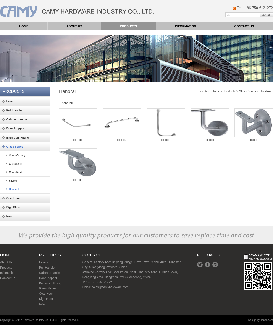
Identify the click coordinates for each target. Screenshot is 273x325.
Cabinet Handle (49, 272)
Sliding (13, 180)
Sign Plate (46, 299)
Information (185, 26)
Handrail (14, 189)
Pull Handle (47, 267)
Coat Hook (46, 293)
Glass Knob (16, 163)
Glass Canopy (17, 155)
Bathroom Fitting (50, 283)
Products (128, 26)
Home (23, 26)
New (42, 304)
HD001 (78, 125)
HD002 (122, 125)
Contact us (244, 26)
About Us (6, 262)
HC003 (78, 165)
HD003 (166, 125)
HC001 (210, 125)
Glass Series (247, 91)
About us (74, 26)
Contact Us (7, 278)
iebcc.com (267, 320)
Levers (43, 262)
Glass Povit (15, 172)
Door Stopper (48, 278)
